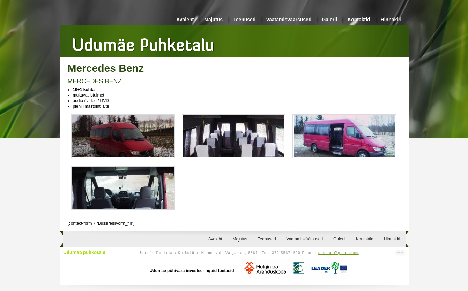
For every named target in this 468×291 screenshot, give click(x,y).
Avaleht (185, 19)
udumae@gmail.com (338, 253)
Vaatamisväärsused (288, 19)
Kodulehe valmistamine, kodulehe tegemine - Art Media (400, 253)
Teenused (244, 19)
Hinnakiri (391, 19)
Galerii (329, 19)
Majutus (213, 19)
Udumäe (143, 42)
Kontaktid (359, 19)
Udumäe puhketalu (84, 252)
